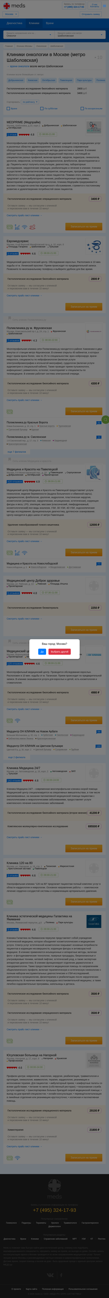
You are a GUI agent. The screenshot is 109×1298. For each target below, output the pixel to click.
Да (42, 651)
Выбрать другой (59, 651)
